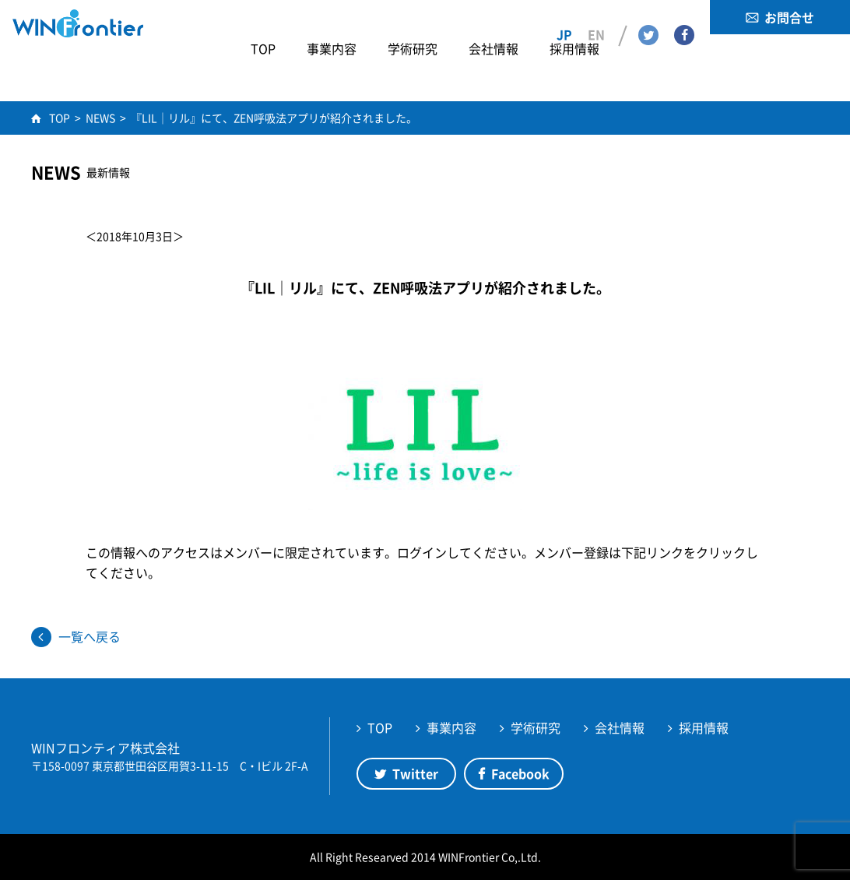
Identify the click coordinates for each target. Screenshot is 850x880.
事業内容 (451, 727)
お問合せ (789, 17)
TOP (379, 727)
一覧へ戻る (89, 636)
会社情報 (620, 727)
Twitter (648, 16)
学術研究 (535, 727)
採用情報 (704, 727)
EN (596, 16)
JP (564, 16)
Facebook (684, 16)
